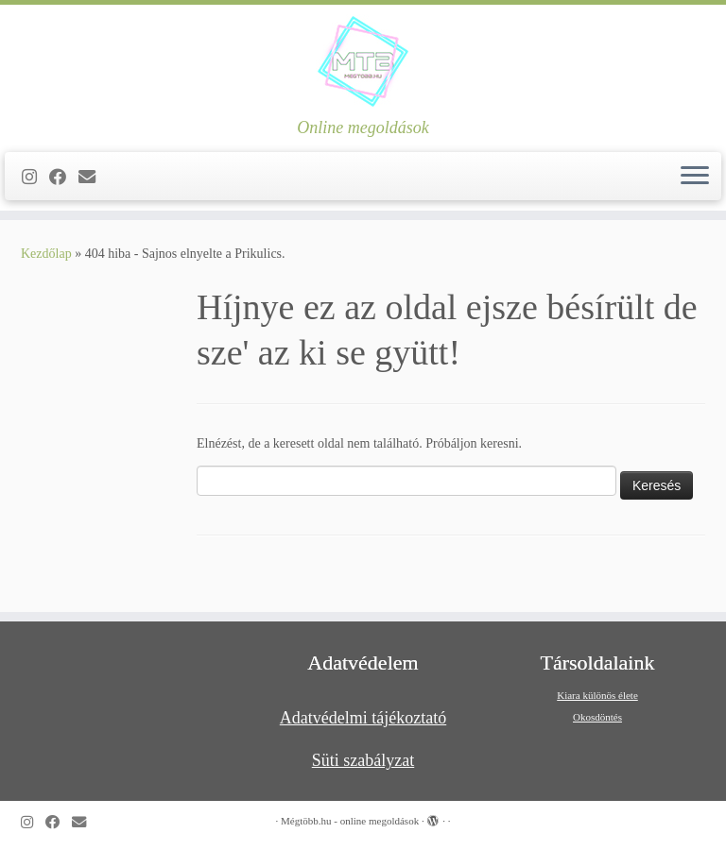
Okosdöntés (597, 716)
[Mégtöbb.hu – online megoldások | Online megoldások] (363, 61)
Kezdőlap (46, 253)
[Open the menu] (695, 176)
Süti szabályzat (363, 760)
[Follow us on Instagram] (35, 177)
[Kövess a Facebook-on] (63, 177)
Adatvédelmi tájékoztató (363, 717)
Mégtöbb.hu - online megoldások (350, 820)
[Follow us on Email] (93, 177)
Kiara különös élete (597, 695)
